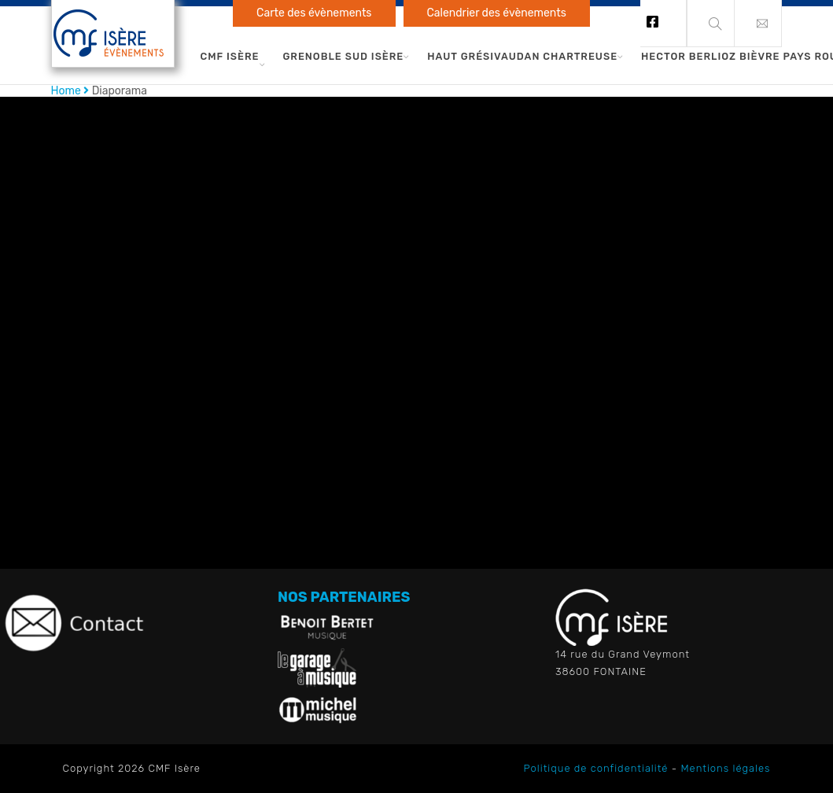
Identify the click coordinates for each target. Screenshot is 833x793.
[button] (758, 23)
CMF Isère (230, 56)
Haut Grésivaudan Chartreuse (522, 56)
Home (66, 91)
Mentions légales (725, 768)
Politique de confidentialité (596, 768)
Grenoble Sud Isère (343, 56)
